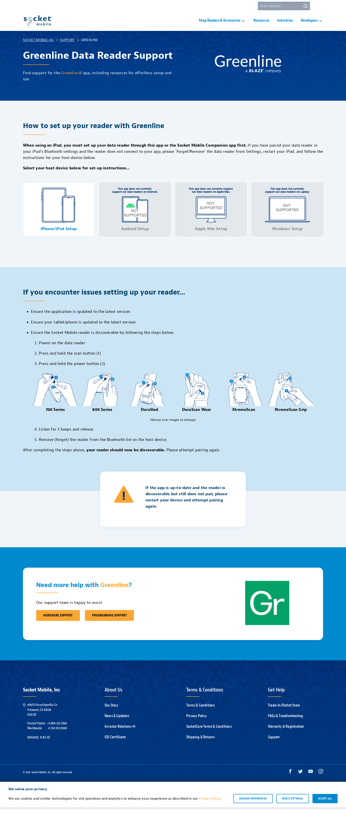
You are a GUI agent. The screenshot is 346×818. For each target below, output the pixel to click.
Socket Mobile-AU (38, 50)
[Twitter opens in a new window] (300, 782)
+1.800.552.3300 (57, 733)
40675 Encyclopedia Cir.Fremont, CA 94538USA (42, 720)
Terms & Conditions (200, 715)
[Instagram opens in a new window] (320, 782)
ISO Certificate (115, 747)
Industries (285, 25)
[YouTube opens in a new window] (310, 782)
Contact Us (224, 6)
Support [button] (199, 6)
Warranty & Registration (286, 736)
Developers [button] (309, 25)
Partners (246, 6)
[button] (318, 6)
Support (67, 50)
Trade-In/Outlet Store (284, 715)
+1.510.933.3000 (57, 738)
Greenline (71, 83)
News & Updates (117, 726)
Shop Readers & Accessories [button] (220, 25)
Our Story (111, 715)
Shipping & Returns (200, 747)
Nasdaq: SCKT (38, 748)
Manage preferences (253, 809)
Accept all (325, 809)
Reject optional (292, 809)
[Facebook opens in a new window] (290, 782)
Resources (261, 25)
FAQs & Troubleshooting (285, 726)
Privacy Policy (196, 726)
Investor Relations (120, 736)
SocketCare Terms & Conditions (209, 736)
